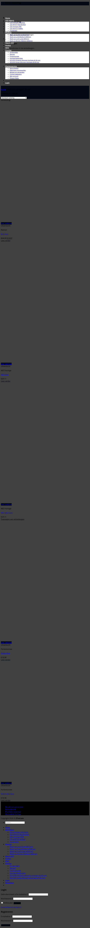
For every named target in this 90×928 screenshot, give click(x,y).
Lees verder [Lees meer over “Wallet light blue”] (5, 800)
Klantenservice (11, 66)
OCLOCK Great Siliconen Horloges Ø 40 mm (24, 62)
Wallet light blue (7, 794)
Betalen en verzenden (17, 72)
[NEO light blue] (28, 502)
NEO (7, 48)
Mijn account (14, 76)
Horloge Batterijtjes (16, 58)
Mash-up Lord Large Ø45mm (19, 39)
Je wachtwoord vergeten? (11, 907)
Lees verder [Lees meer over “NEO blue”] (5, 381)
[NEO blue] (28, 361)
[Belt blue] (14, 221)
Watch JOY (9, 43)
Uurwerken (13, 30)
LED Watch (9, 20)
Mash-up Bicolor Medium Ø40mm (21, 41)
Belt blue (4, 234)
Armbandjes (14, 52)
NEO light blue (7, 513)
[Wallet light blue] (14, 780)
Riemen (12, 54)
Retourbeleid (14, 68)
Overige (8, 50)
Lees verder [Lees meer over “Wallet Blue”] (5, 660)
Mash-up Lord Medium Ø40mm (20, 37)
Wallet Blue (5, 653)
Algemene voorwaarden (18, 70)
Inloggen (17, 903)
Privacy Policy (14, 78)
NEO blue (5, 374)
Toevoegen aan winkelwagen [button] (12, 519)
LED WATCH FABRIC (16, 29)
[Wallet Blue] (14, 640)
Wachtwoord (7, 898)
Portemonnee (14, 56)
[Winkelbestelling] (14, 98)
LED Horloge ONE (16, 27)
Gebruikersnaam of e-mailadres (14, 894)
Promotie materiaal (13, 812)
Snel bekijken (6, 223)
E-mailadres (6, 916)
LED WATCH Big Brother (18, 25)
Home (7, 18)
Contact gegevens (16, 74)
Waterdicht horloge (13, 814)
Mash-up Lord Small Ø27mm (19, 35)
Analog (8, 45)
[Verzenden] (6, 825)
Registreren (5, 925)
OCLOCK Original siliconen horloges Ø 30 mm (25, 60)
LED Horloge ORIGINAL (17, 23)
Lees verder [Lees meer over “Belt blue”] (5, 240)
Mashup (8, 33)
